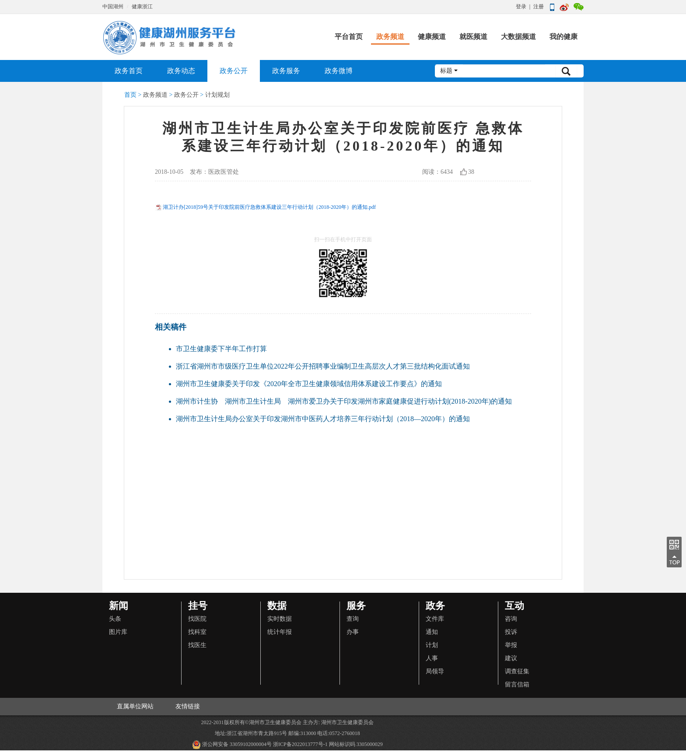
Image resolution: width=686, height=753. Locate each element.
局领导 (435, 671)
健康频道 (432, 36)
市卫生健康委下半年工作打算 (221, 348)
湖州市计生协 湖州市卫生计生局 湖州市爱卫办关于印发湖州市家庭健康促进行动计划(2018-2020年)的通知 (344, 401)
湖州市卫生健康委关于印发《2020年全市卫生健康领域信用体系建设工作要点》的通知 (309, 383)
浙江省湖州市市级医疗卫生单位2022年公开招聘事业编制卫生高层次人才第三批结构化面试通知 (323, 366)
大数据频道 (518, 36)
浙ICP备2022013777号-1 (300, 744)
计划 (432, 645)
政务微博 (339, 70)
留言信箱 (517, 684)
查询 (352, 619)
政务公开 (234, 70)
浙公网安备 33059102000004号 (232, 744)
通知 (432, 632)
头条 (115, 619)
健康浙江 (142, 7)
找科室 (197, 632)
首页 (130, 94)
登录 (521, 7)
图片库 (118, 632)
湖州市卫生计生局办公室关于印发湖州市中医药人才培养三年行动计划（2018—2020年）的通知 (323, 418)
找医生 (197, 645)
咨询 (511, 619)
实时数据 (279, 619)
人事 (432, 658)
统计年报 (279, 632)
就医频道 (473, 36)
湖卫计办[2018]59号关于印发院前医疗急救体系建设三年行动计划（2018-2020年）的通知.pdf (269, 207)
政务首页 (129, 70)
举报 (511, 645)
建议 (511, 658)
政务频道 (390, 36)
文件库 (435, 619)
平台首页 (349, 36)
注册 (538, 7)
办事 (352, 632)
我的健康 (564, 36)
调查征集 (517, 671)
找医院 (197, 619)
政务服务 (286, 70)
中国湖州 (112, 7)
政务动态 (181, 70)
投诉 (511, 632)
